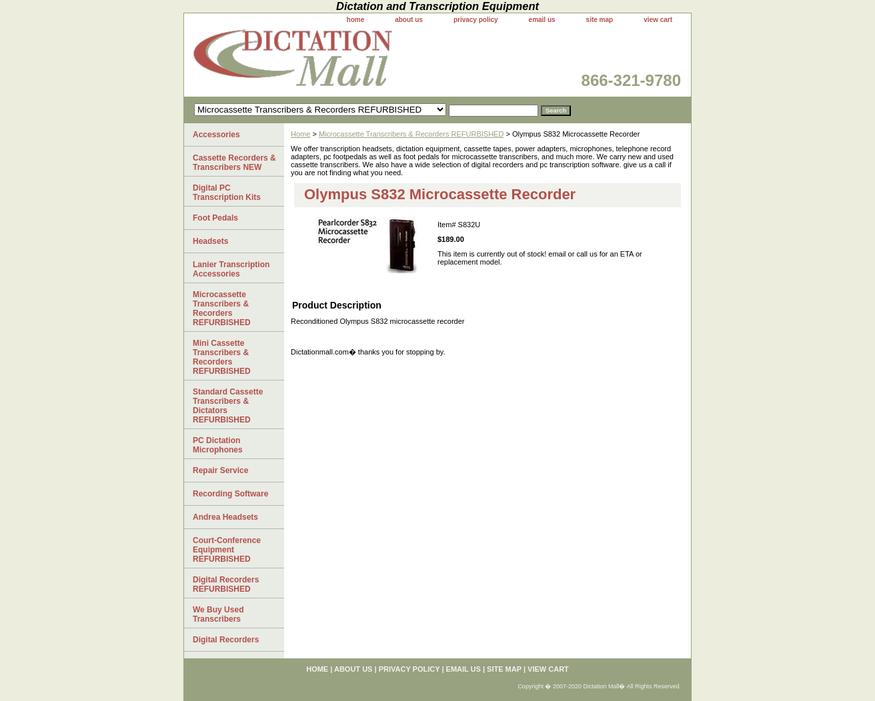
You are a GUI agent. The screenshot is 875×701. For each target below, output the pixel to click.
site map (600, 19)
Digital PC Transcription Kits (227, 192)
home (356, 19)
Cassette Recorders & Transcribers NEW (234, 162)
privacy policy (476, 19)
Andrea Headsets (225, 517)
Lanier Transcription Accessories (231, 269)
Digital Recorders (226, 639)
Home (300, 134)
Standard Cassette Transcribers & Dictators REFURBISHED (228, 405)
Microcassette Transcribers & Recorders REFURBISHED (411, 134)
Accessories (216, 134)
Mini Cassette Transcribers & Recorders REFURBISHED (222, 357)
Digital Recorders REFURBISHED (226, 584)
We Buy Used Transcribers (218, 614)
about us (409, 19)
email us (542, 19)
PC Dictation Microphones (218, 445)
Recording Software (230, 493)
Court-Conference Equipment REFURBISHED (227, 550)
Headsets (210, 241)
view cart (658, 19)
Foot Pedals (215, 218)
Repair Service (220, 470)
